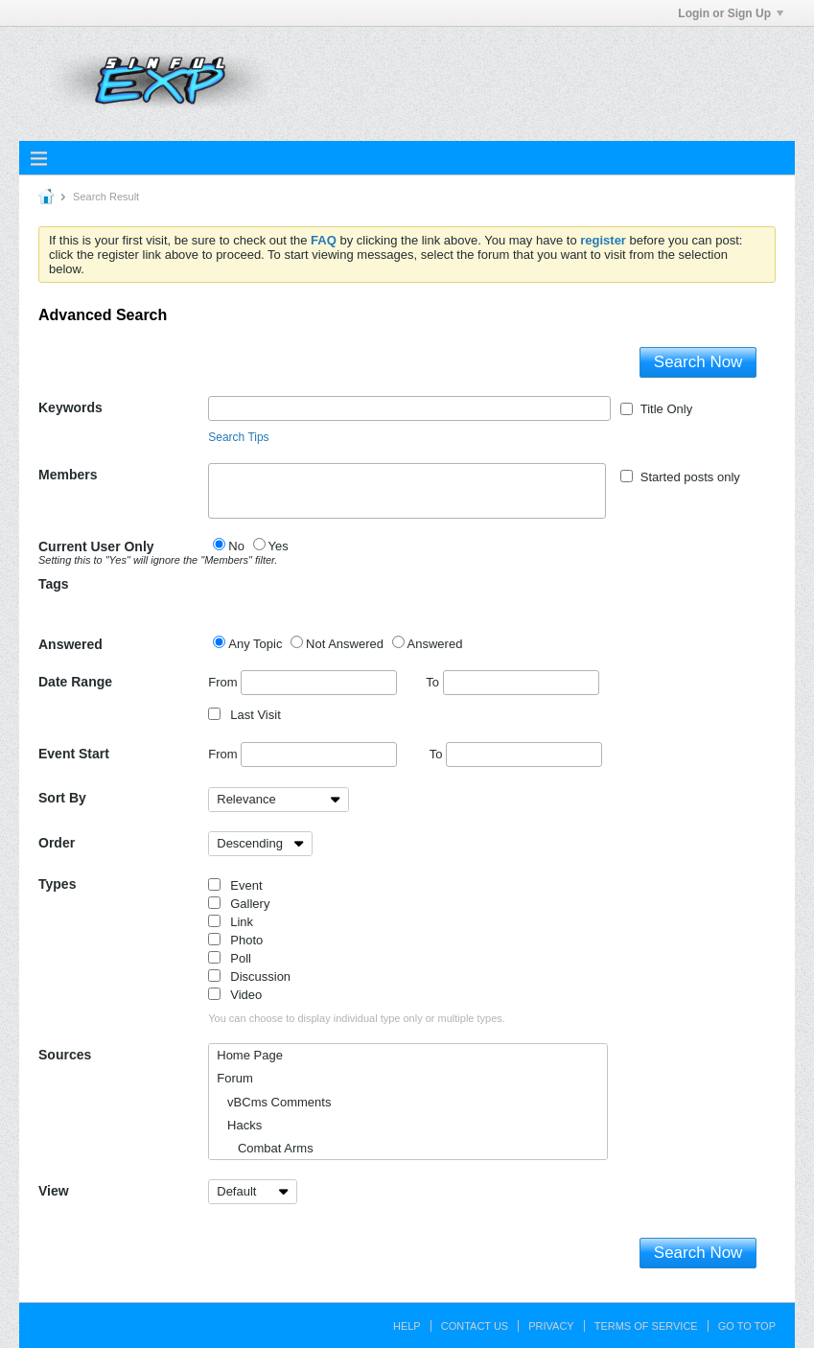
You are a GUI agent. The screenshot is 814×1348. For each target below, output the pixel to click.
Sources (64, 1054)
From (302, 682)
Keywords (70, 407)
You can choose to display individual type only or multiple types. (356, 1018)
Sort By (62, 797)
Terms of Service (646, 1326)
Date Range (75, 681)
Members (67, 474)
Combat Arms (265, 1148)
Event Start (73, 753)
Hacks (239, 1125)
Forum (235, 1078)
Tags (53, 584)
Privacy (550, 1326)
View (53, 1190)
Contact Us (475, 1326)
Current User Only (123, 552)
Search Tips (238, 437)
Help (407, 1326)
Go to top (747, 1326)
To (512, 682)
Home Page (250, 1055)
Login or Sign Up (730, 13)
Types (57, 884)
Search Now (698, 362)
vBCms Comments (274, 1102)
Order (56, 842)
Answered (70, 644)
